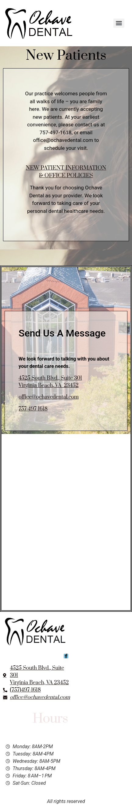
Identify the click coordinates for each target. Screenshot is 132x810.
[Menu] (118, 23)
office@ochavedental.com (49, 397)
